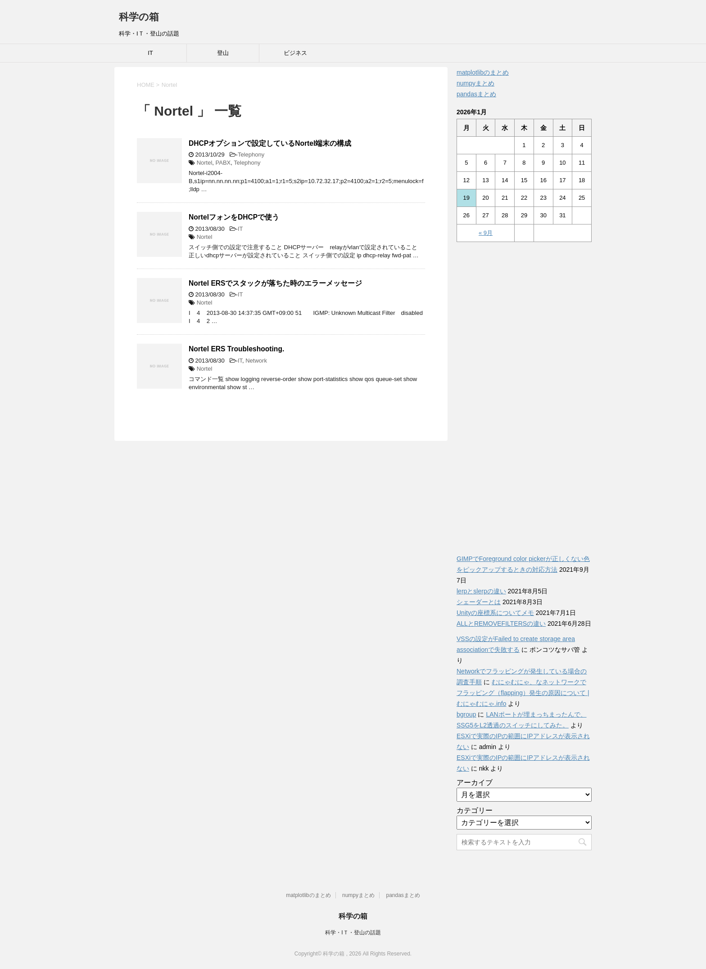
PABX (223, 162)
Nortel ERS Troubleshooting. (236, 349)
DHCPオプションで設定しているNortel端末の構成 (270, 143)
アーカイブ (475, 782)
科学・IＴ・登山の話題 (352, 932)
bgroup (466, 714)
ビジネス (295, 52)
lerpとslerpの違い (481, 591)
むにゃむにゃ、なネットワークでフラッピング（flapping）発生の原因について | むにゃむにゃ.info (523, 692)
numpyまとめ (475, 83)
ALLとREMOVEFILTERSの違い (501, 623)
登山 (223, 52)
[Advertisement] (524, 393)
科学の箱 (139, 16)
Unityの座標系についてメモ (495, 612)
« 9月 (486, 232)
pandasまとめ (476, 94)
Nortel (205, 162)
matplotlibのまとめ (483, 72)
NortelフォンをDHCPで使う (234, 217)
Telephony (251, 154)
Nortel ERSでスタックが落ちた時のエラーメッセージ (275, 283)
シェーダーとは (479, 602)
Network (256, 360)
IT (150, 52)
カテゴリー (475, 810)
